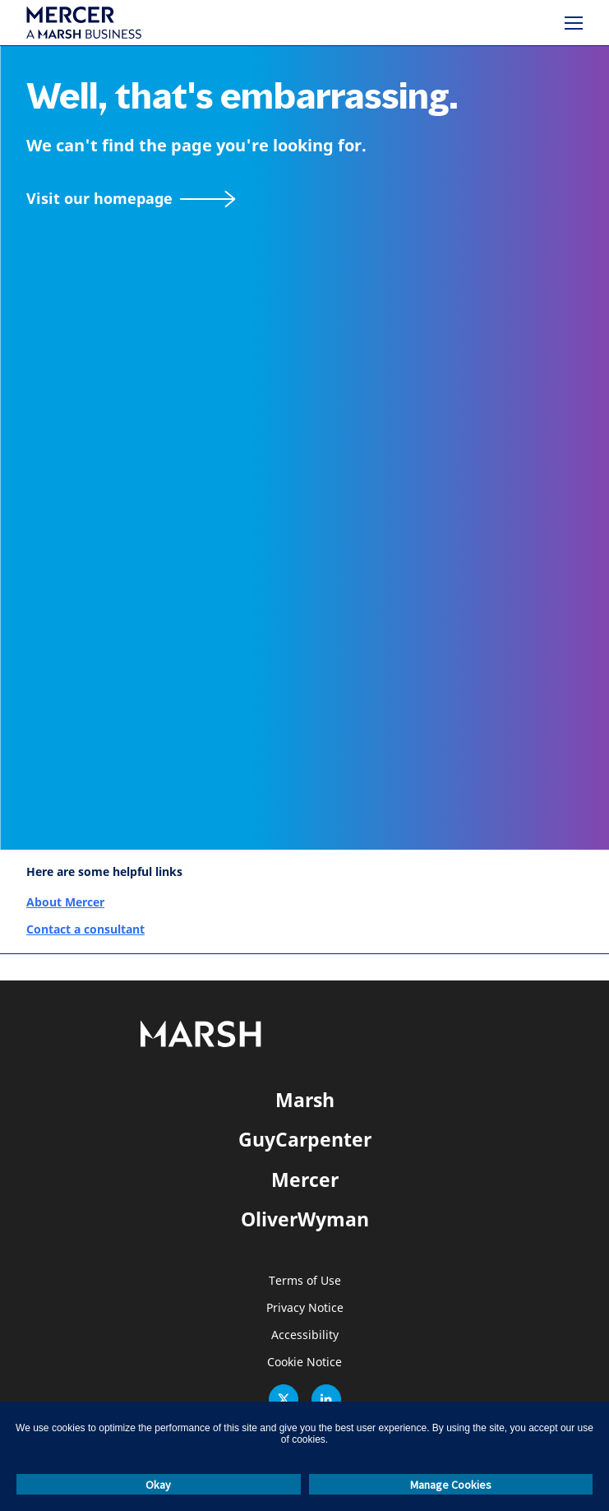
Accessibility (305, 1335)
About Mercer (65, 902)
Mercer (305, 1179)
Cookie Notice (304, 1362)
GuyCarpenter (304, 1139)
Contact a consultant (85, 929)
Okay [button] (158, 1484)
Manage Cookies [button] (450, 1484)
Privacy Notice (305, 1308)
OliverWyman (305, 1219)
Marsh (304, 1100)
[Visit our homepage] (130, 198)
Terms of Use (305, 1281)
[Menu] (574, 23)
